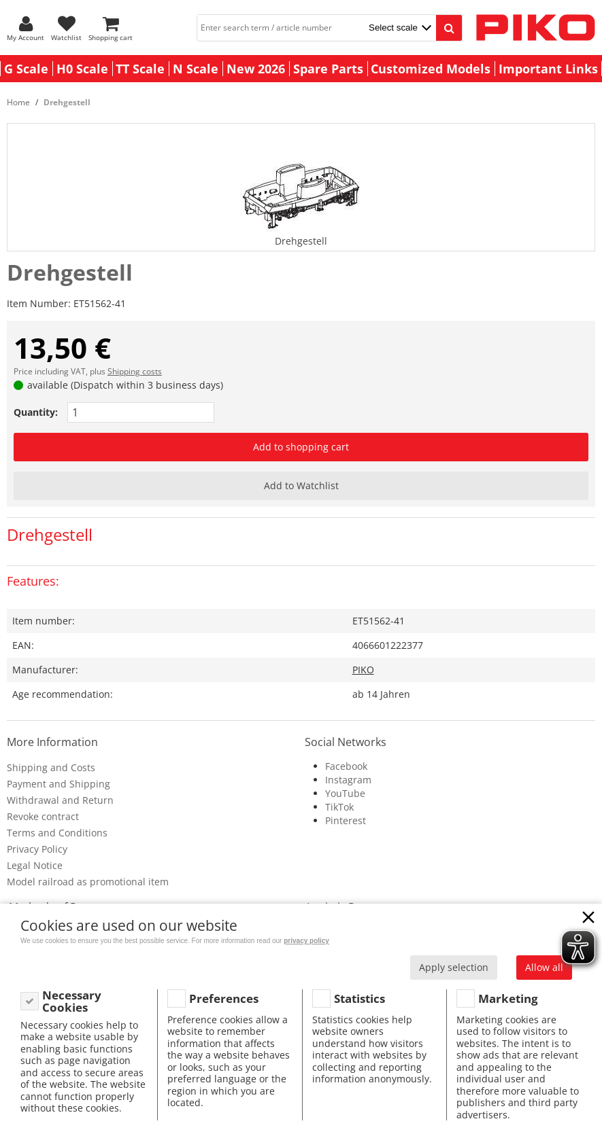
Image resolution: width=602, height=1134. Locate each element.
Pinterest (345, 820)
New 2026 (256, 68)
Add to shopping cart (301, 446)
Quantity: (36, 412)
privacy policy (306, 940)
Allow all (544, 967)
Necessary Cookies (71, 1001)
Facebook (346, 766)
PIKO (363, 669)
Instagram (348, 779)
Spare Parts (328, 68)
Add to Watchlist (301, 485)
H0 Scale (82, 68)
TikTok (339, 806)
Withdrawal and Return (60, 800)
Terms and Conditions (57, 832)
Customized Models (430, 68)
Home (18, 102)
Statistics (359, 998)
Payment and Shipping (58, 783)
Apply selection (453, 967)
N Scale (195, 68)
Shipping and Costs (51, 767)
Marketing (508, 998)
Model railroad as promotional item (88, 881)
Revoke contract (43, 816)
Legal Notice (35, 865)
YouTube (345, 793)
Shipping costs (134, 371)
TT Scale (140, 68)
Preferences (223, 998)
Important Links (548, 68)
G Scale (26, 68)
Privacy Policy (37, 849)
